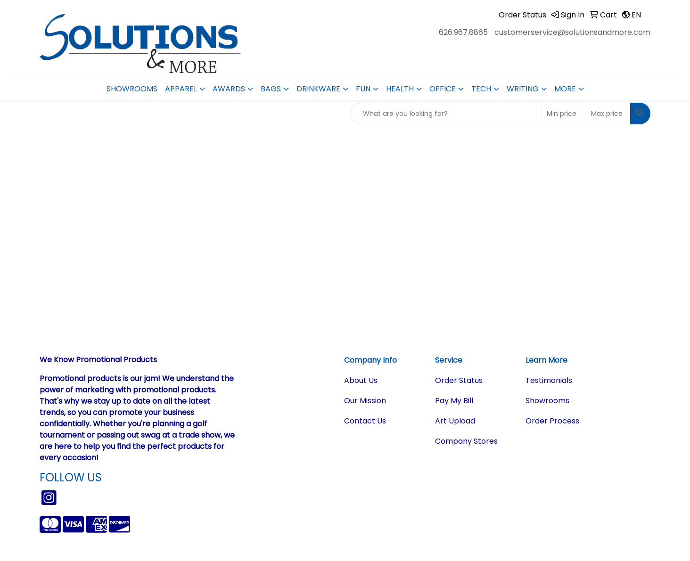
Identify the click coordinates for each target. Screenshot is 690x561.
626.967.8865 (463, 32)
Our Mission (365, 400)
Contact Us (365, 420)
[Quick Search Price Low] (564, 113)
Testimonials (549, 380)
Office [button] (442, 88)
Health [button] (400, 88)
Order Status (459, 380)
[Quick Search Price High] (608, 113)
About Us (361, 380)
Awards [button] (229, 88)
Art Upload (455, 420)
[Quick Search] (446, 113)
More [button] (565, 88)
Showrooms (132, 88)
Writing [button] (523, 88)
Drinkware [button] (318, 88)
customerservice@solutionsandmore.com (572, 32)
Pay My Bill (454, 400)
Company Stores (466, 441)
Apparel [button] (181, 88)
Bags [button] (271, 88)
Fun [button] (363, 88)
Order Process (552, 420)
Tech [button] (481, 88)
